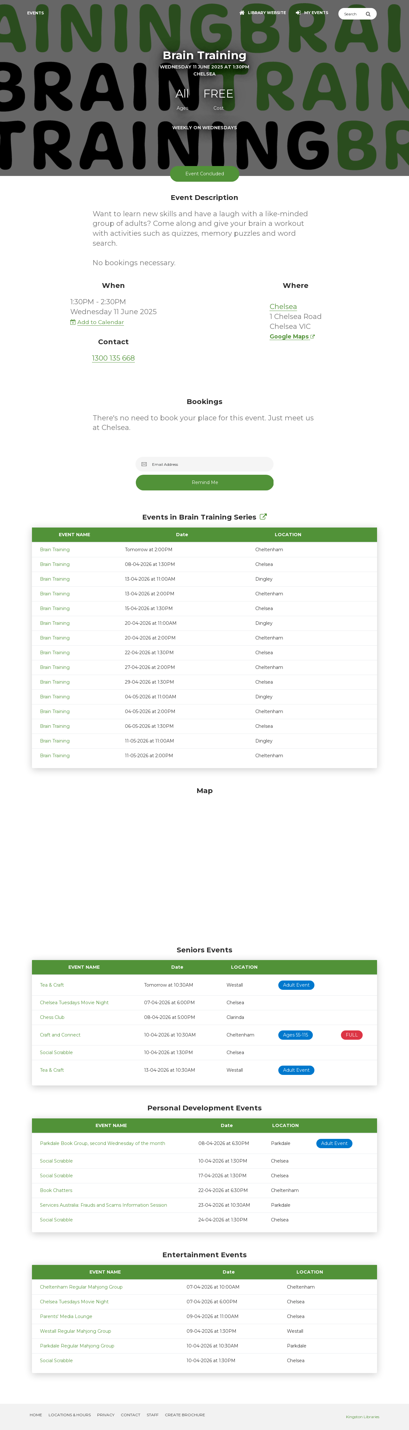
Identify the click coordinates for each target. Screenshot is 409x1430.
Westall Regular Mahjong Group (75, 1331)
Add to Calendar (97, 322)
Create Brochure (185, 1414)
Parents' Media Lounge (66, 1316)
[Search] (352, 14)
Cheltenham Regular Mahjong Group (81, 1287)
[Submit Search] (371, 14)
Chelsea (283, 306)
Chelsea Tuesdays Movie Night (74, 1002)
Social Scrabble (56, 1052)
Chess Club (52, 1017)
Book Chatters (56, 1190)
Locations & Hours (70, 1414)
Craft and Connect (60, 1035)
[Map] (204, 865)
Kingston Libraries (362, 1416)
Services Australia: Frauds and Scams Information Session (103, 1205)
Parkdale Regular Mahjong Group (77, 1346)
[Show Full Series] (263, 517)
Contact (130, 1414)
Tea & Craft (52, 985)
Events (35, 13)
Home (36, 1414)
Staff (152, 1414)
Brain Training (55, 549)
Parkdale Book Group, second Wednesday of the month (102, 1143)
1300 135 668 (113, 358)
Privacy (105, 1414)
